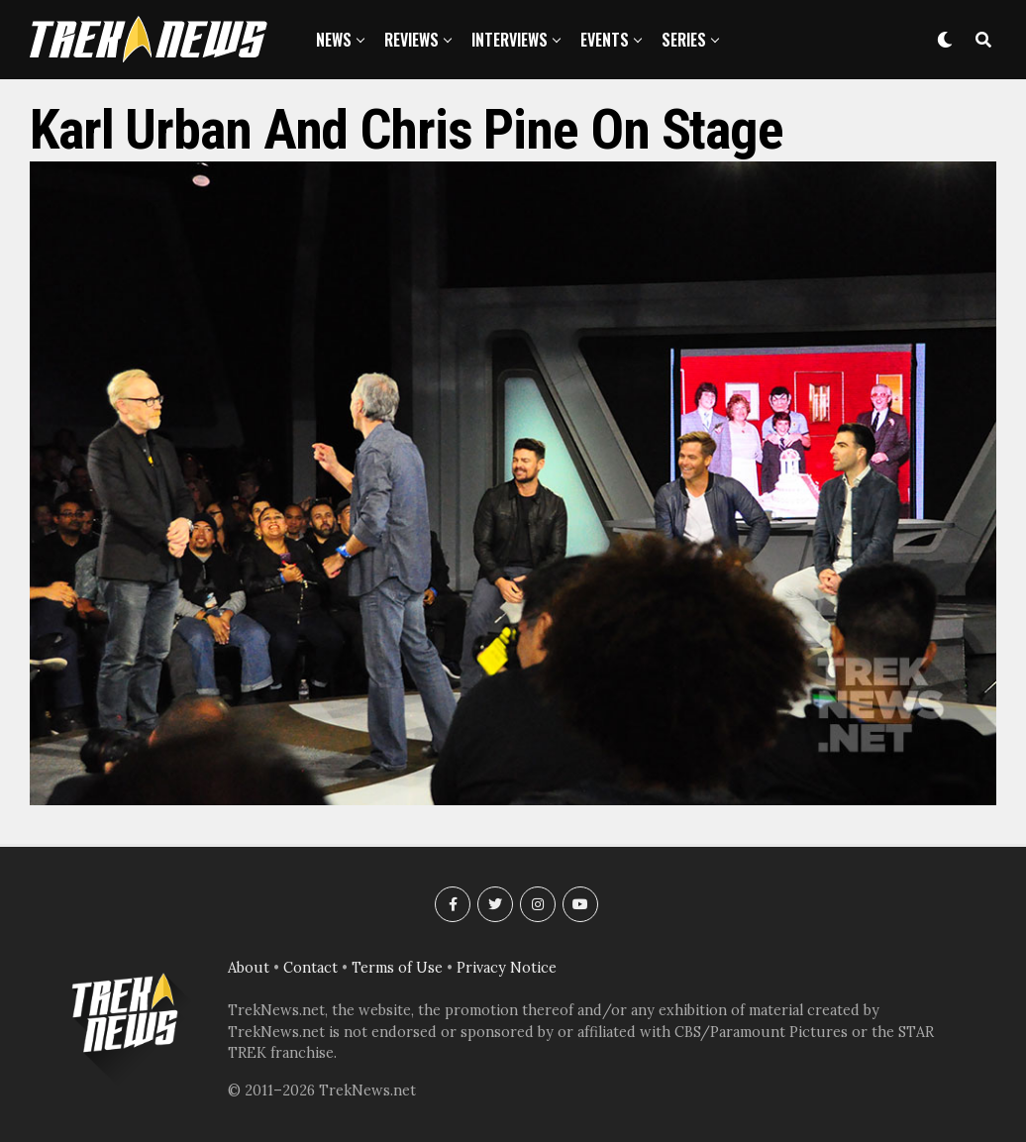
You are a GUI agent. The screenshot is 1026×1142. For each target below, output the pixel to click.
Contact (310, 968)
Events (604, 40)
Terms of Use (397, 968)
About (248, 968)
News (334, 40)
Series (684, 40)
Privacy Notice (507, 968)
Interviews (509, 40)
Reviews (411, 40)
